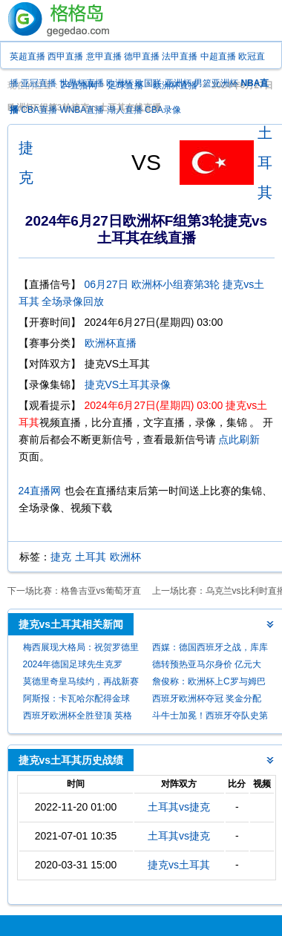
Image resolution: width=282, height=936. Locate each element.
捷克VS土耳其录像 (128, 384)
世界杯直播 (81, 83)
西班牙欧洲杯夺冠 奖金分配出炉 (206, 700)
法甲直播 (179, 56)
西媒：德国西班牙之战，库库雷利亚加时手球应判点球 (210, 649)
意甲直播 (104, 56)
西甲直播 (65, 56)
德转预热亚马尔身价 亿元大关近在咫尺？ (206, 666)
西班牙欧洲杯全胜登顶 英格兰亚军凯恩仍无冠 (77, 717)
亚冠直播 (38, 83)
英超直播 (27, 56)
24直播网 (40, 491)
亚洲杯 (178, 83)
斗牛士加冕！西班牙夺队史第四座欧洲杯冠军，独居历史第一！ (210, 717)
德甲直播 (142, 56)
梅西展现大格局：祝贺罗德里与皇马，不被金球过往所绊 (81, 649)
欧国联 (148, 83)
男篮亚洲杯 (216, 83)
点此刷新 (239, 439)
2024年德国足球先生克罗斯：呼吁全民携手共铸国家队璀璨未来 (81, 666)
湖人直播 (124, 110)
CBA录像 (163, 110)
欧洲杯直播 (111, 343)
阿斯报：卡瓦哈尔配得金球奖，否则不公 (76, 700)
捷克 (60, 557)
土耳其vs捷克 (179, 807)
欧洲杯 (119, 83)
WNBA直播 (81, 110)
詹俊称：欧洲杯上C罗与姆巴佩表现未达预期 (209, 683)
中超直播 (218, 56)
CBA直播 (39, 110)
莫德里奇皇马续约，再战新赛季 (81, 683)
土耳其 (265, 162)
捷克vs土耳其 (179, 865)
